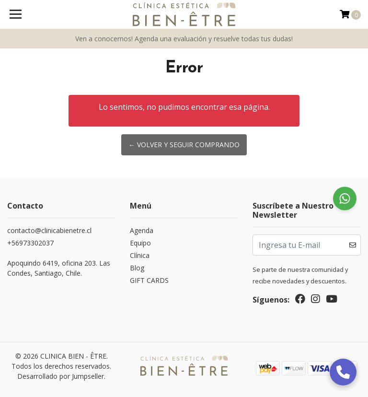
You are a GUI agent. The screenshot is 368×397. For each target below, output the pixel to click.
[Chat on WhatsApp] (344, 198)
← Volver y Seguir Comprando (184, 144)
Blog (137, 267)
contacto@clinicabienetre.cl (49, 230)
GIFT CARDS (149, 280)
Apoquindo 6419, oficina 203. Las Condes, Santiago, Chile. (58, 268)
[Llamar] (343, 372)
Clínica (140, 255)
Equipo (140, 242)
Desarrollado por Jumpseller (60, 376)
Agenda (141, 230)
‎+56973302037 (30, 242)
